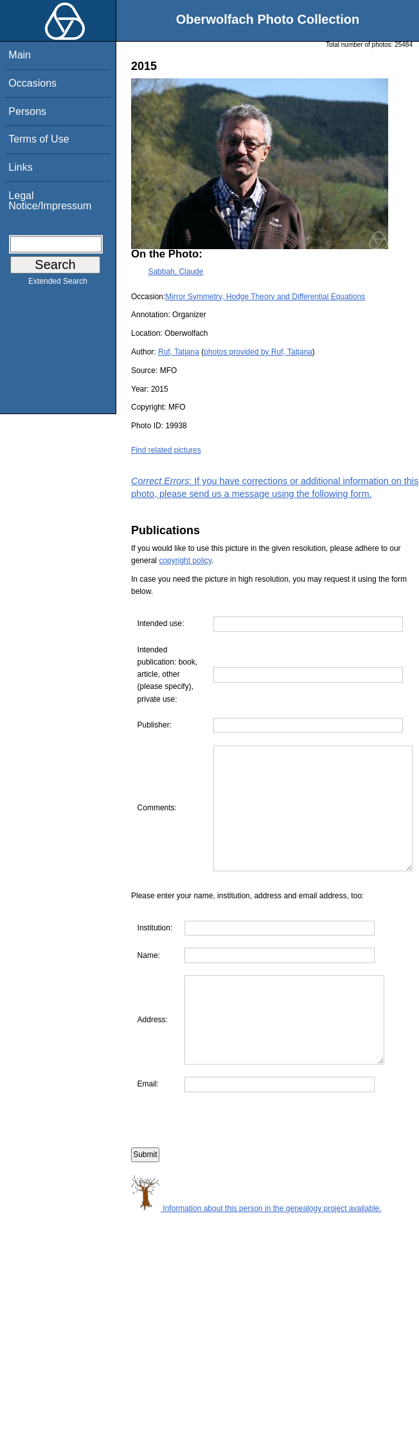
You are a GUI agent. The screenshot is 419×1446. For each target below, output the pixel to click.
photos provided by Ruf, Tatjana (258, 351)
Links (20, 167)
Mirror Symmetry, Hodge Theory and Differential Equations (265, 296)
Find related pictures (166, 450)
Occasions (32, 83)
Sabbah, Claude (175, 271)
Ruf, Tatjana (178, 351)
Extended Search (57, 284)
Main (19, 54)
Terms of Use (38, 139)
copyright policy (185, 560)
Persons (27, 111)
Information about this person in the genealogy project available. (256, 1266)
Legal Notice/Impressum (49, 200)
